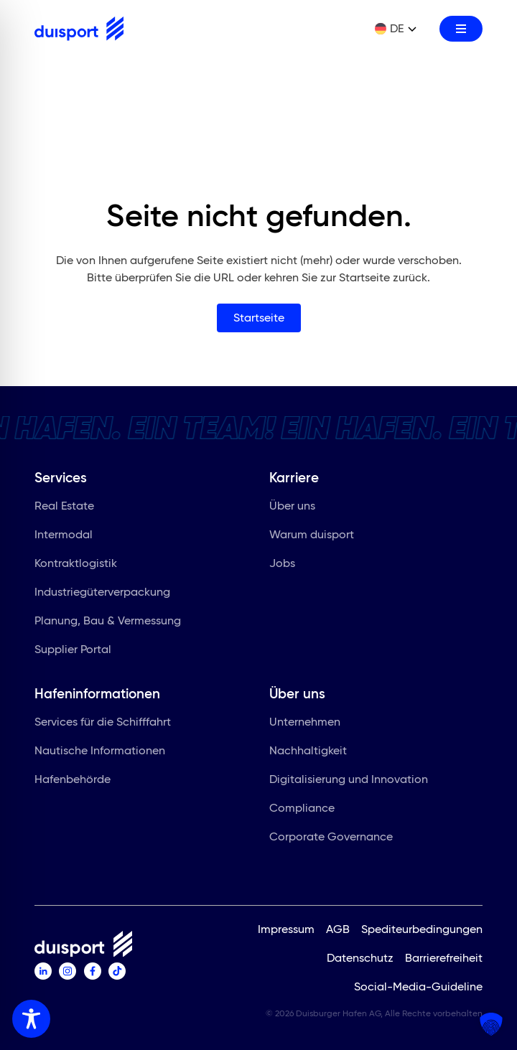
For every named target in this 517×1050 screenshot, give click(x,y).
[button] (491, 1024)
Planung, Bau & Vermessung (113, 623)
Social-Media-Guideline (418, 986)
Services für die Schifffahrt (108, 724)
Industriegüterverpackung (108, 594)
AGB (338, 929)
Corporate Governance (336, 839)
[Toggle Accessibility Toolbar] (31, 1018)
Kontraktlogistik (81, 565)
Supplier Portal (78, 651)
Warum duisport (317, 537)
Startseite (258, 317)
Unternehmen (310, 724)
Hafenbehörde (78, 781)
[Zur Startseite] (79, 29)
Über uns (298, 508)
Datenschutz (360, 958)
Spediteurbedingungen (422, 929)
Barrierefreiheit (444, 958)
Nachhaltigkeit (313, 753)
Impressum (286, 929)
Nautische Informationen (105, 753)
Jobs (288, 565)
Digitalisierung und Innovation (354, 781)
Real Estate (70, 508)
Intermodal (69, 537)
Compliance (307, 810)
